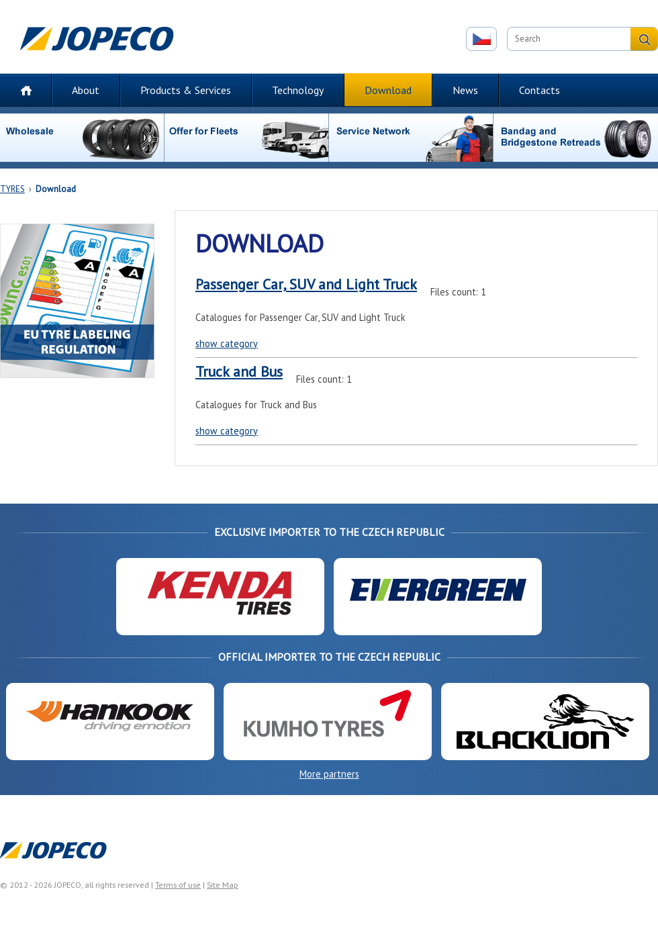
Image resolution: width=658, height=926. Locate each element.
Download (388, 90)
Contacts (539, 90)
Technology (298, 90)
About (85, 90)
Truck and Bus (239, 371)
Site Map (222, 885)
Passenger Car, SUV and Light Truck (306, 284)
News (465, 90)
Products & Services (185, 90)
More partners (329, 774)
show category (226, 343)
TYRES (12, 189)
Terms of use (178, 885)
